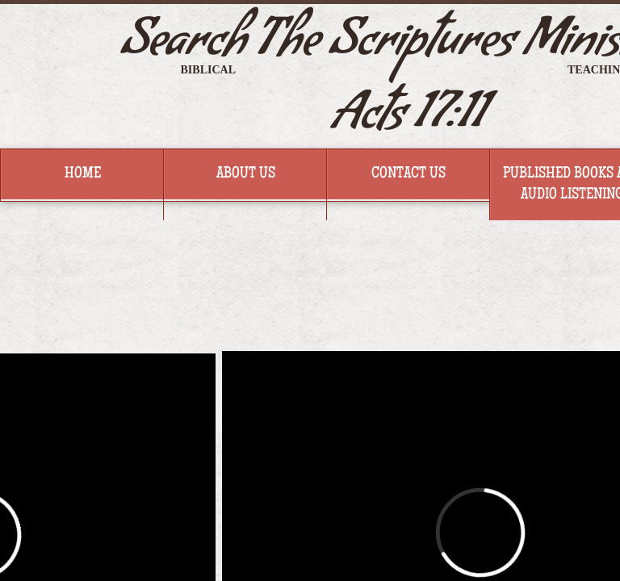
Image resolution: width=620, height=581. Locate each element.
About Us (245, 174)
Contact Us (408, 174)
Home (83, 174)
